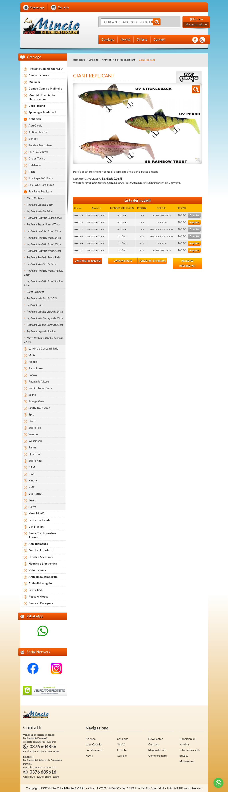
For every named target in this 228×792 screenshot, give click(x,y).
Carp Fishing (37, 105)
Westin (33, 434)
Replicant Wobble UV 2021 (42, 298)
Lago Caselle (93, 744)
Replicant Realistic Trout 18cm (44, 244)
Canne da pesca (39, 75)
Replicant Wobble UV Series (42, 264)
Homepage (79, 59)
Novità (121, 744)
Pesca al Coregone (41, 603)
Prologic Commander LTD (46, 68)
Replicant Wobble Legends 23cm (45, 324)
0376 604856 (43, 746)
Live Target (36, 493)
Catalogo (93, 59)
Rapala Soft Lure (39, 381)
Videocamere (37, 570)
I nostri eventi (94, 750)
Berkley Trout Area (40, 145)
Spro (31, 414)
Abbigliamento (38, 543)
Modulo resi (186, 761)
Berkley (33, 138)
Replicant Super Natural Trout (43, 224)
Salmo (32, 394)
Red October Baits (40, 388)
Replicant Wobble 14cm (40, 204)
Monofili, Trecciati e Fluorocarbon (42, 97)
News (89, 755)
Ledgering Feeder (40, 520)
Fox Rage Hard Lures (41, 184)
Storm (32, 421)
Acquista (194, 222)
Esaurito (194, 215)
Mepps (33, 361)
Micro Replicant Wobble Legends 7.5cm (43, 340)
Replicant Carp (35, 305)
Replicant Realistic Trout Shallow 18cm (43, 272)
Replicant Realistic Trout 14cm (44, 237)
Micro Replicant (35, 198)
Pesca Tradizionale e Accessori (42, 535)
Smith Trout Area (39, 407)
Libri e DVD (36, 590)
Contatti (153, 744)
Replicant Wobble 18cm (40, 211)
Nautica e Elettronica (43, 563)
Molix (32, 355)
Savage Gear (36, 401)
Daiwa (32, 506)
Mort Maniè (36, 513)
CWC (32, 473)
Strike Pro (35, 427)
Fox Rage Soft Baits (41, 178)
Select (33, 500)
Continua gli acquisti (87, 260)
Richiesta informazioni (187, 263)
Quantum (35, 454)
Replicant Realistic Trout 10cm (44, 231)
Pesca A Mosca (38, 596)
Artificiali (106, 59)
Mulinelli (34, 82)
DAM (32, 467)
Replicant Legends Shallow (41, 331)
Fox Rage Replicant (125, 59)
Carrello (122, 755)
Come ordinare (122, 260)
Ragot (32, 447)
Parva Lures (36, 368)
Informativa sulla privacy (189, 752)
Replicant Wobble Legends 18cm (45, 318)
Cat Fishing (36, 526)
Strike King (35, 460)
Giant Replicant (35, 291)
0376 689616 (43, 772)
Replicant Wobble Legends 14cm (45, 311)
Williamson (35, 440)
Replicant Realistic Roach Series (44, 217)
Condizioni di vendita (152, 260)
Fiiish (32, 171)
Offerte (122, 750)
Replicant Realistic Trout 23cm (44, 250)
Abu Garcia (35, 125)
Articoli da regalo (40, 583)
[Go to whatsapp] (218, 783)
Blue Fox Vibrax (38, 151)
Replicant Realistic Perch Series (44, 257)
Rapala (33, 375)
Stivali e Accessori (41, 557)
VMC (32, 487)
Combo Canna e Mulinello (45, 88)
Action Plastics (38, 132)
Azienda (91, 738)
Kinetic (33, 480)
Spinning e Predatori (42, 112)
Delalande (35, 165)
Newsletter (155, 738)
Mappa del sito (157, 750)
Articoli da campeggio (43, 576)
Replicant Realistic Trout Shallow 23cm (43, 283)
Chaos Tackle (37, 158)
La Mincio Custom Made (43, 348)
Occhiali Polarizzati (42, 550)
